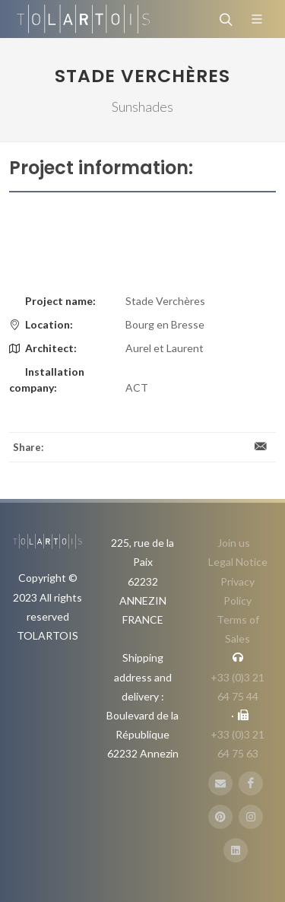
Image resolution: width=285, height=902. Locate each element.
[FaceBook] (251, 783)
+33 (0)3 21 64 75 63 (237, 744)
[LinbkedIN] (235, 850)
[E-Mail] (220, 783)
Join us (233, 542)
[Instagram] (251, 817)
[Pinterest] (220, 817)
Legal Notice (238, 561)
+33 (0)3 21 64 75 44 (237, 687)
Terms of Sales (238, 629)
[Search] (224, 19)
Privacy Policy (237, 591)
